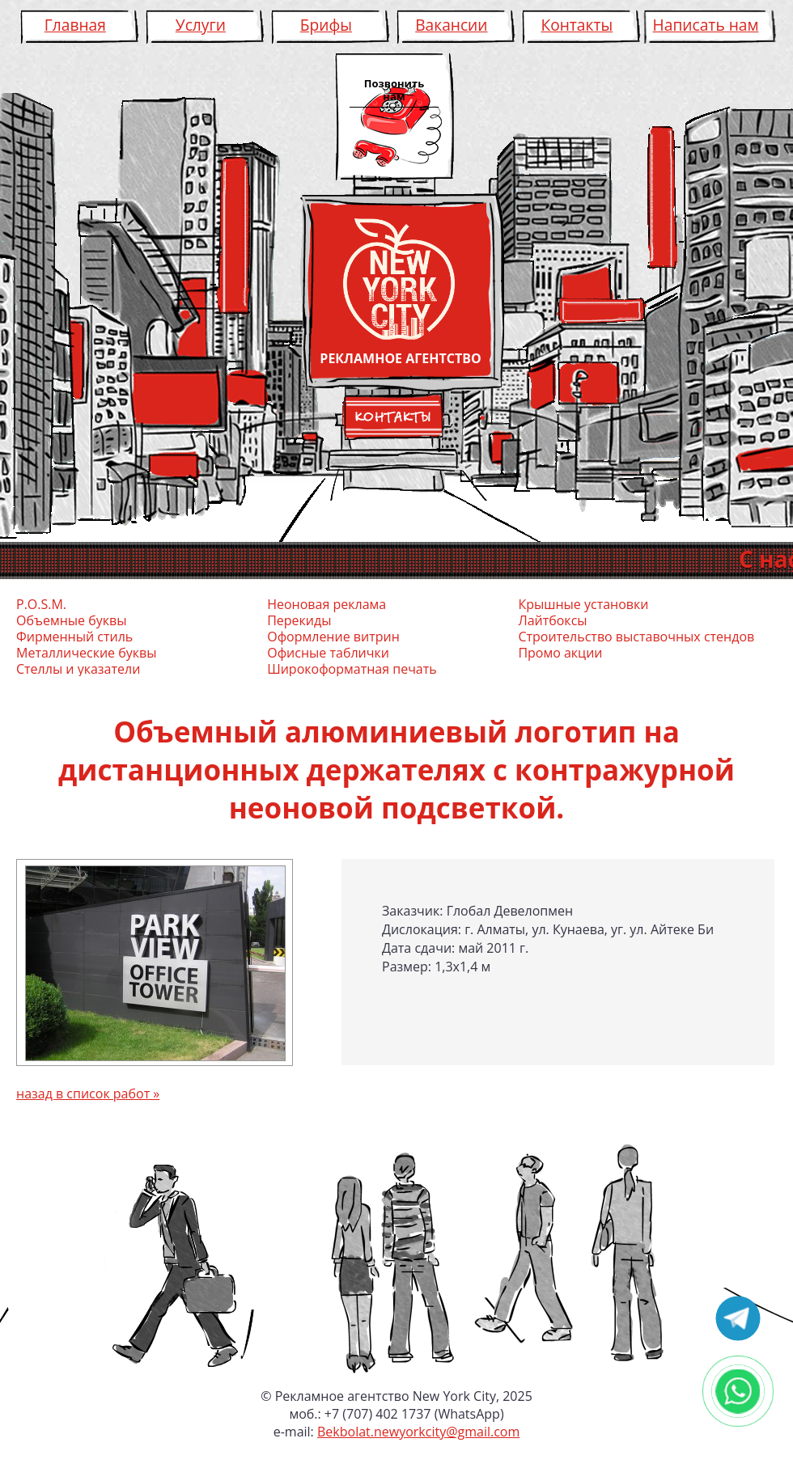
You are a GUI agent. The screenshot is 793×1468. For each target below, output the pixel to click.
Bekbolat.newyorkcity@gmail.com (418, 1432)
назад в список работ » (87, 1093)
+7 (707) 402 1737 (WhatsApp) (414, 1414)
